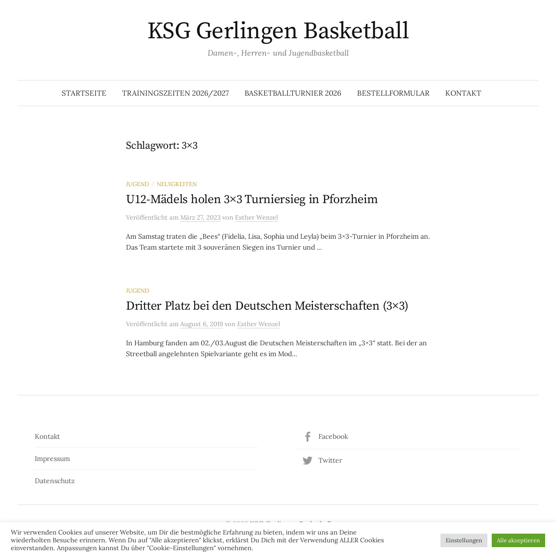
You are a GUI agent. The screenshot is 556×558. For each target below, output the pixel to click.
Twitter (330, 460)
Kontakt (463, 93)
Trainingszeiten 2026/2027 (175, 93)
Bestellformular (393, 93)
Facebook (333, 436)
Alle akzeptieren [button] (518, 540)
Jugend (137, 184)
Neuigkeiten (177, 184)
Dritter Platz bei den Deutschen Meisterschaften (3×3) (267, 306)
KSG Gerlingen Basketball (278, 31)
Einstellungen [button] (464, 540)
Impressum (52, 458)
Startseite (84, 93)
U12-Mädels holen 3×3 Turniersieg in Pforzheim (251, 199)
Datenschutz (55, 480)
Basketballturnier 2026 (293, 93)
